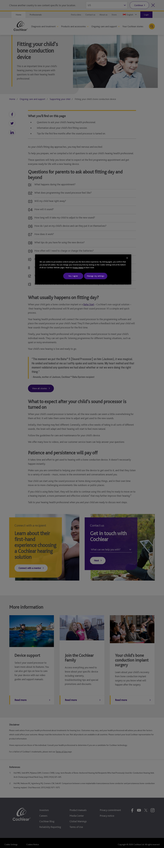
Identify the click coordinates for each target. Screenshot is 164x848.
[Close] (127, 258)
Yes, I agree (73, 276)
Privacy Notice (78, 267)
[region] (83, 269)
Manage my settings (95, 276)
